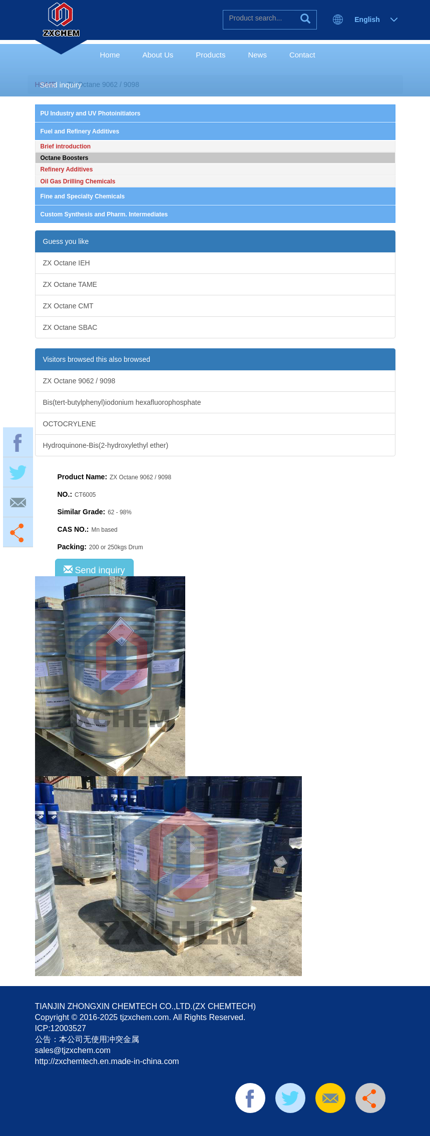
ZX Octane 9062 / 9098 (79, 381)
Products (210, 54)
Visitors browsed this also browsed (97, 359)
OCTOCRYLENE (69, 424)
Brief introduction (66, 146)
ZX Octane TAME (70, 284)
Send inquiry (61, 84)
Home (110, 54)
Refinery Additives (67, 169)
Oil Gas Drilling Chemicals (78, 181)
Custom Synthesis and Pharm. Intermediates (104, 214)
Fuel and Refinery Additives (80, 131)
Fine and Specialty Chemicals (83, 196)
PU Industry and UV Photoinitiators (91, 113)
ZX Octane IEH (66, 263)
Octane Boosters (65, 157)
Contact (302, 54)
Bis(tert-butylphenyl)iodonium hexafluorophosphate (122, 402)
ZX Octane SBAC (70, 327)
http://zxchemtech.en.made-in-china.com (107, 1061)
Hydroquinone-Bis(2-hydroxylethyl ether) (106, 445)
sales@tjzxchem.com (73, 1050)
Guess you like (66, 241)
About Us (158, 54)
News (257, 54)
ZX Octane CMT (68, 306)
